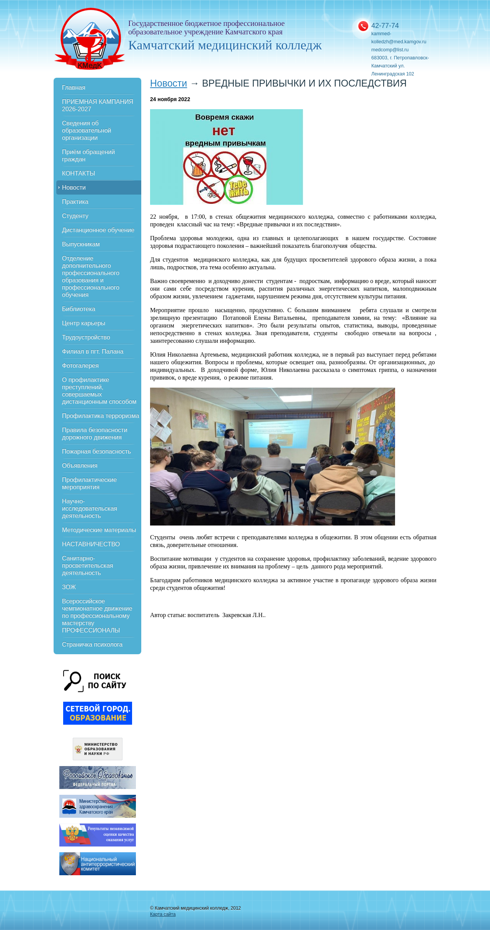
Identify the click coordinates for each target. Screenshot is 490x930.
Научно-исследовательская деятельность (89, 508)
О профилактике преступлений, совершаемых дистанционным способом (99, 391)
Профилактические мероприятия (89, 483)
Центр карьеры (83, 323)
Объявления (80, 465)
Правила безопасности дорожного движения (94, 433)
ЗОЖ (69, 587)
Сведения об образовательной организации (86, 130)
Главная (73, 87)
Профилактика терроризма (100, 416)
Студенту (75, 216)
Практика (75, 201)
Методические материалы (99, 530)
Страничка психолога (92, 644)
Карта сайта (163, 914)
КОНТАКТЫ (78, 173)
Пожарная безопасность (96, 451)
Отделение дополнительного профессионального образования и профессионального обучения (90, 276)
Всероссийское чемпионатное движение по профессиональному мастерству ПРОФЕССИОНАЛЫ (97, 616)
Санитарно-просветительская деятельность (87, 565)
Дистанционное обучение (98, 230)
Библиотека (78, 309)
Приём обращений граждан (88, 155)
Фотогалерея (80, 365)
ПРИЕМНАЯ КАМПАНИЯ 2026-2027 (97, 105)
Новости (74, 187)
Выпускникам (81, 244)
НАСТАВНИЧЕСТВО (91, 544)
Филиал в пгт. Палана (92, 351)
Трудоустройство (86, 337)
